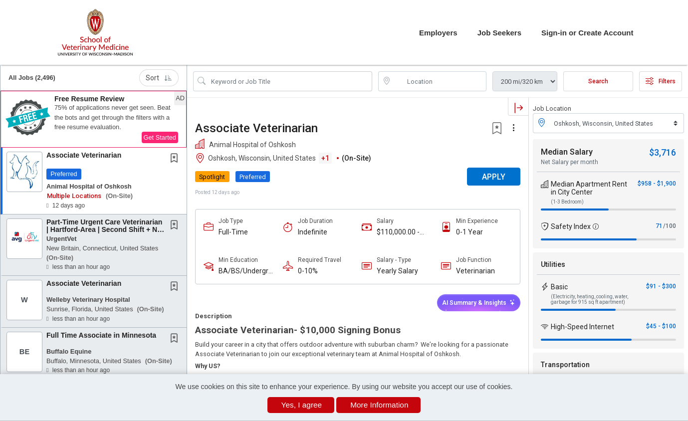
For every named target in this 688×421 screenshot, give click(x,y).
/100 (669, 225)
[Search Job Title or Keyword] (289, 81)
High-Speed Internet (582, 327)
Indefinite (312, 232)
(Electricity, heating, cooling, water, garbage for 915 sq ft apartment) (589, 299)
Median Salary (567, 152)
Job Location (552, 108)
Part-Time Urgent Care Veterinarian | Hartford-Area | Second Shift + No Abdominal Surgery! (104, 229)
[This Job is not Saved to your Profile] (176, 159)
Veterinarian (475, 271)
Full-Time (233, 232)
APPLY (493, 177)
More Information (379, 405)
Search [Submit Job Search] (598, 81)
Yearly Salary (397, 271)
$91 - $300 (661, 286)
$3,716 (662, 152)
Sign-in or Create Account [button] (587, 32)
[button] (93, 119)
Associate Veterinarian (83, 155)
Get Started (160, 137)
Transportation (565, 365)
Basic (559, 287)
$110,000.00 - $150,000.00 (398, 232)
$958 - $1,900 (657, 183)
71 (659, 225)
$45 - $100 (661, 326)
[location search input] (439, 81)
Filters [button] (661, 81)
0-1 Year (469, 232)
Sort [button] (159, 78)
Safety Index (571, 226)
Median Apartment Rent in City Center (589, 188)
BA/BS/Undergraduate (245, 271)
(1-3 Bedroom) (567, 202)
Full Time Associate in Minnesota (101, 335)
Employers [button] (438, 32)
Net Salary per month (569, 162)
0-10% (308, 271)
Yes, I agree (301, 405)
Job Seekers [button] (499, 32)
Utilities (553, 264)
